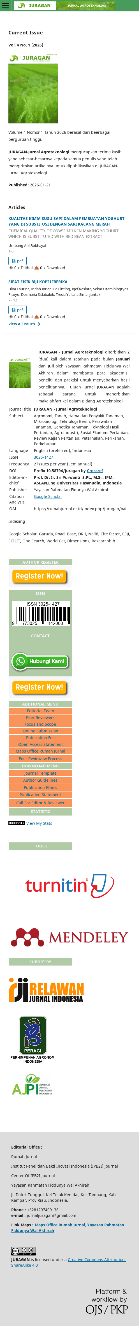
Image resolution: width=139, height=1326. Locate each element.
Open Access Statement (40, 744)
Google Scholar (48, 496)
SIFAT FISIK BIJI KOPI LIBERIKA (38, 281)
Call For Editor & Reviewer (40, 802)
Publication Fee (40, 737)
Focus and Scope (40, 724)
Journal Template (40, 773)
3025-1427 (43, 457)
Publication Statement (40, 794)
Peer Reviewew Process (40, 758)
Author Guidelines (40, 780)
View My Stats (39, 823)
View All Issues (21, 323)
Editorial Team (40, 710)
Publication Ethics (40, 787)
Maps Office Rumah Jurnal (40, 751)
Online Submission (40, 731)
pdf (19, 260)
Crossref (95, 470)
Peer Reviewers (40, 717)
